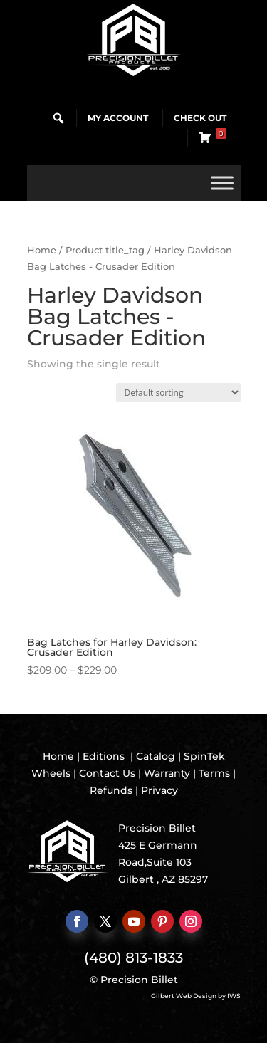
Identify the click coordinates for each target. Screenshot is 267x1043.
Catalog (155, 756)
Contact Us (107, 773)
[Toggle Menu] (222, 182)
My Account (118, 117)
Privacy (159, 790)
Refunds (111, 790)
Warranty (167, 773)
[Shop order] (178, 392)
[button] (58, 118)
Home (41, 250)
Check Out (200, 117)
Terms (214, 773)
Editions (104, 756)
